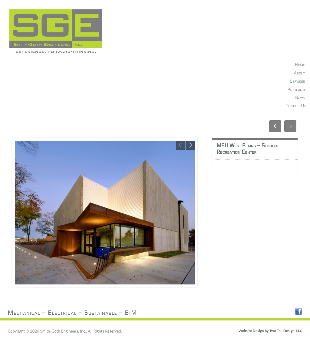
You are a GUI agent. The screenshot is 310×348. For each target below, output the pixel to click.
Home (300, 64)
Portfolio (296, 89)
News (300, 97)
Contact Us (295, 105)
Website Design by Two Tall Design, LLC (270, 330)
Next (190, 145)
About (299, 73)
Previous (180, 145)
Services (297, 81)
